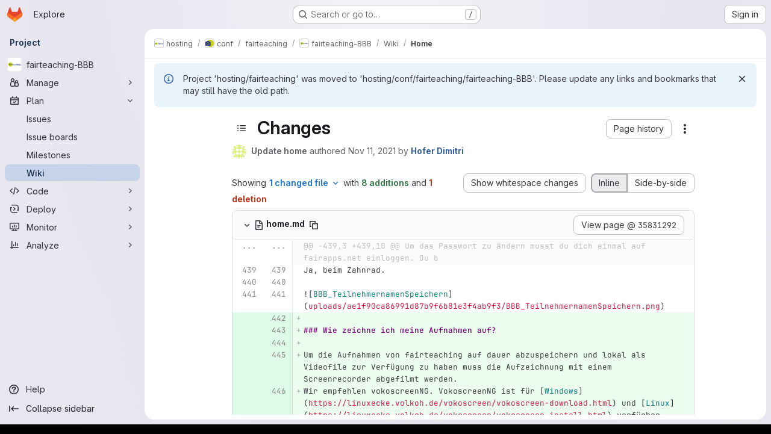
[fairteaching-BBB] (72, 64)
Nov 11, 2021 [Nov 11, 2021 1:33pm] (372, 151)
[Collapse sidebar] (72, 408)
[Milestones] (72, 154)
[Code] (72, 190)
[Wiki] (72, 172)
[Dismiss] (742, 79)
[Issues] (72, 118)
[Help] (72, 389)
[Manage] (72, 82)
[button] (639, 128)
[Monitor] (72, 227)
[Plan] (72, 100)
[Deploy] (72, 208)
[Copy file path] (314, 225)
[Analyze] (72, 245)
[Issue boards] (72, 136)
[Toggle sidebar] (241, 128)
